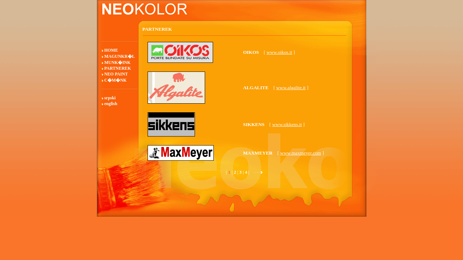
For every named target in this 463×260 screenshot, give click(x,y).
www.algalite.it (290, 87)
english (110, 103)
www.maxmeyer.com (300, 153)
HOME (111, 50)
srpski (109, 97)
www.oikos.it (279, 52)
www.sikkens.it (287, 124)
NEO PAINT (116, 74)
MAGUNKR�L (119, 56)
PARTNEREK (117, 68)
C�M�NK (115, 80)
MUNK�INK (117, 62)
